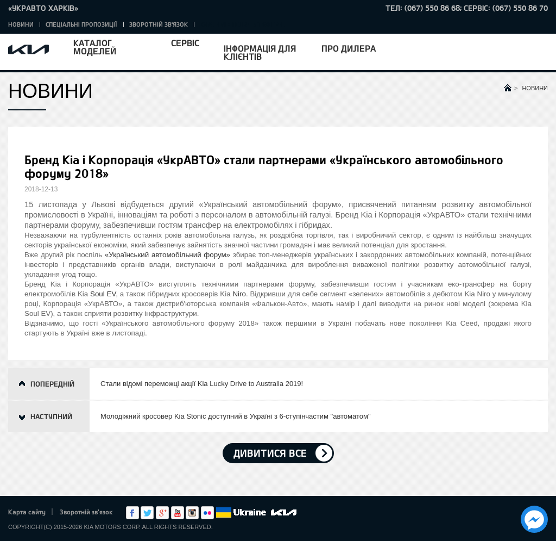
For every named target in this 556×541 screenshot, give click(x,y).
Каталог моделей (94, 47)
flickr (207, 512)
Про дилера (348, 48)
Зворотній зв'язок (158, 24)
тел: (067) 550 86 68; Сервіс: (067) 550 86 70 (467, 8)
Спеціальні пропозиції (81, 24)
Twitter (147, 512)
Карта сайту (27, 511)
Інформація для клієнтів (260, 52)
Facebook (132, 512)
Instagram (192, 512)
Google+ (162, 512)
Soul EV (103, 294)
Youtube (177, 512)
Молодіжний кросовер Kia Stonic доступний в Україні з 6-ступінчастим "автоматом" (235, 416)
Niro (238, 294)
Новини (21, 24)
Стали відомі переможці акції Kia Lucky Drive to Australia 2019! (201, 384)
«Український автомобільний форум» (167, 255)
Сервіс (185, 43)
